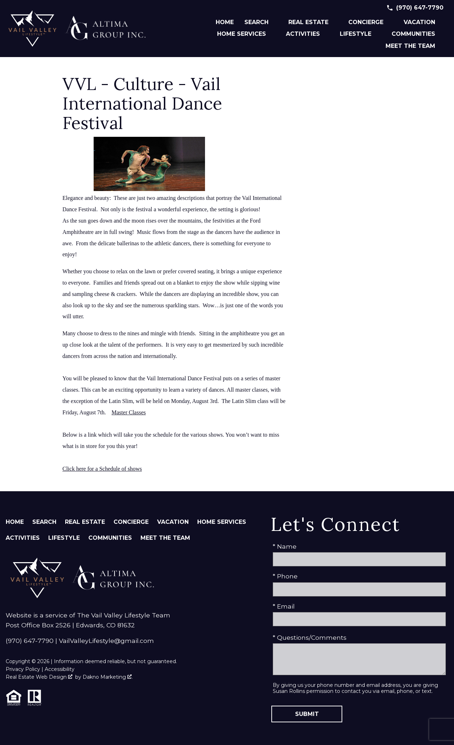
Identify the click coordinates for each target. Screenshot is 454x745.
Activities (23, 537)
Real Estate (85, 522)
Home (225, 22)
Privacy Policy (23, 669)
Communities (110, 537)
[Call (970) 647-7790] (414, 7)
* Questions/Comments (310, 637)
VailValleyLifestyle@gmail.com (106, 640)
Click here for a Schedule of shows (102, 469)
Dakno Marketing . (108, 677)
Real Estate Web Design (39, 677)
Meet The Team (165, 537)
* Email (284, 606)
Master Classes (129, 412)
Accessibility (59, 669)
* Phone (285, 576)
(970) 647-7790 (30, 640)
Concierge (131, 522)
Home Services (221, 522)
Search (44, 522)
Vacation (173, 522)
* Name (285, 546)
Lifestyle (64, 537)
